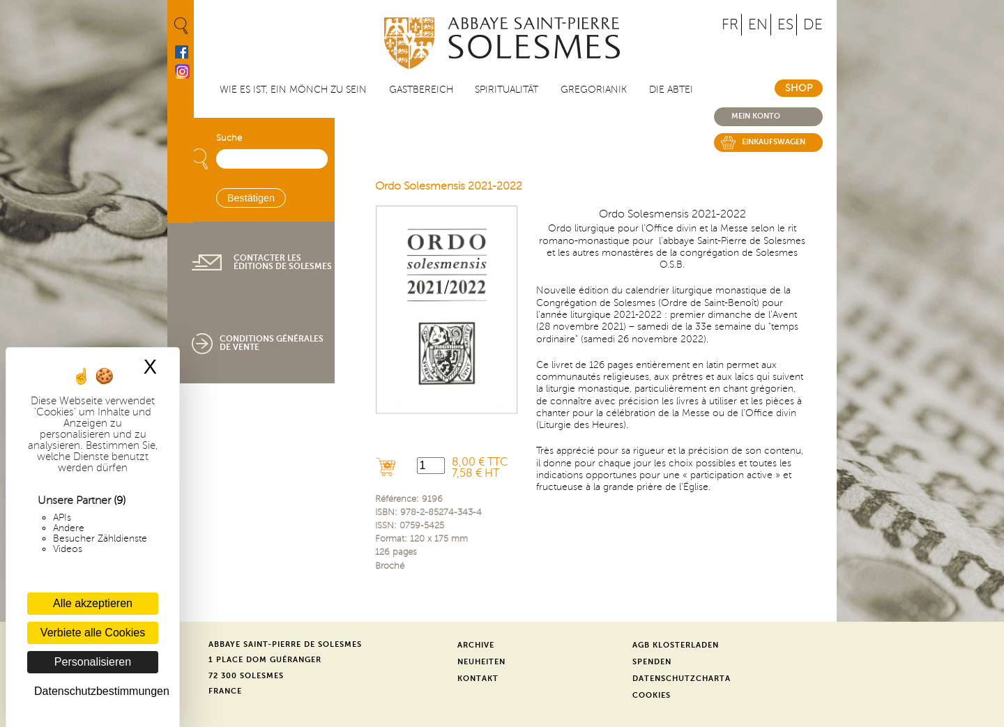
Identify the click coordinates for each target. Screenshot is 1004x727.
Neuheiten (481, 661)
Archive (475, 645)
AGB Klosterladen (675, 645)
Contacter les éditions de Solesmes (283, 262)
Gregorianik (594, 89)
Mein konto (755, 116)
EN (758, 25)
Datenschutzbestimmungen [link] (96, 691)
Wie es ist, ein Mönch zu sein (293, 89)
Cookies (651, 695)
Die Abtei (671, 89)
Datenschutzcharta (681, 678)
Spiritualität (506, 89)
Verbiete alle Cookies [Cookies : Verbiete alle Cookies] (92, 632)
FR (730, 25)
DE (813, 25)
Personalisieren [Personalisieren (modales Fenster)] (92, 662)
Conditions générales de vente (272, 343)
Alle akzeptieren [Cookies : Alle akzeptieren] (92, 603)
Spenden (651, 661)
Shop (798, 88)
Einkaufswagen (773, 141)
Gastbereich (421, 89)
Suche (229, 138)
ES (785, 25)
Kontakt (478, 678)
